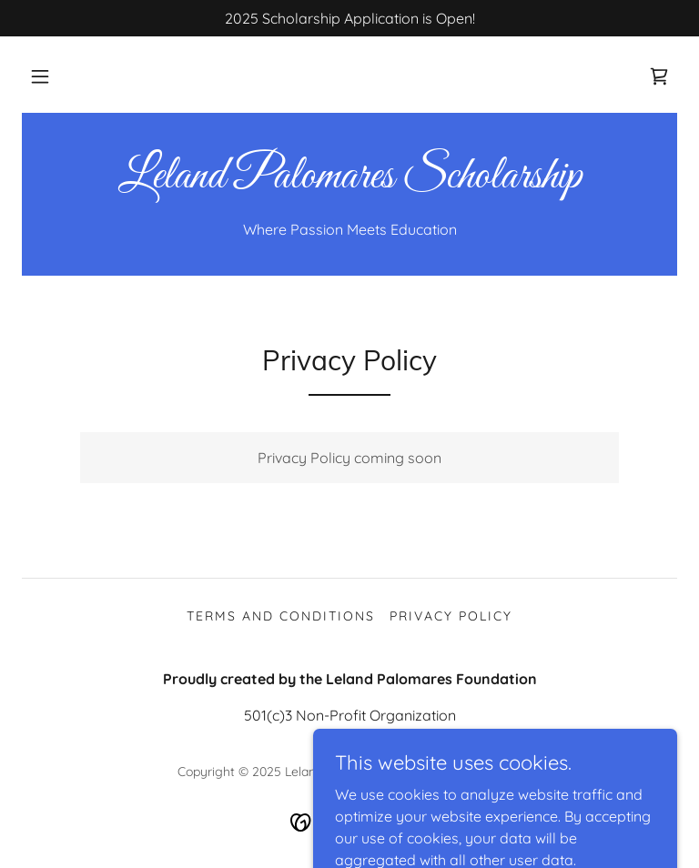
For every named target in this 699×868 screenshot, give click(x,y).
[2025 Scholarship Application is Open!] (349, 18)
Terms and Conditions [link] (281, 616)
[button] (40, 76)
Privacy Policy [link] (451, 616)
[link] (659, 76)
